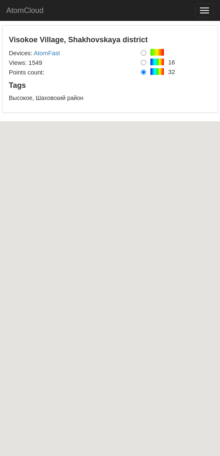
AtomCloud (25, 10)
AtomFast (47, 53)
